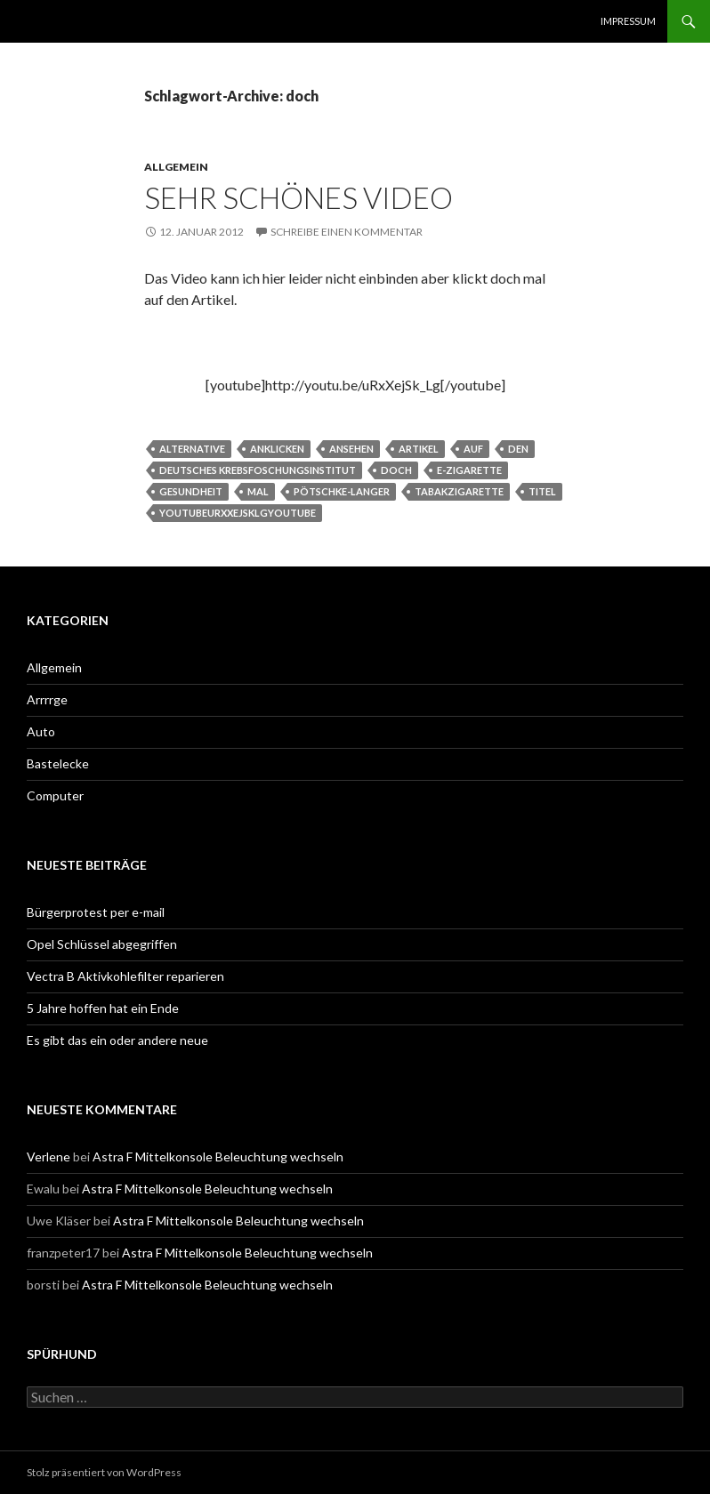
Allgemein (176, 166)
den (518, 448)
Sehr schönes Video (298, 197)
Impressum (628, 21)
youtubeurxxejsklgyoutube (237, 512)
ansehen (351, 448)
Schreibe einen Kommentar (346, 231)
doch (396, 470)
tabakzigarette (459, 491)
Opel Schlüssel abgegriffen (102, 944)
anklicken (277, 448)
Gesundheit (190, 491)
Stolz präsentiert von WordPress (104, 1472)
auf (473, 448)
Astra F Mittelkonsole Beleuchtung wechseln (218, 1156)
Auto (41, 731)
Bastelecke (58, 763)
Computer (55, 795)
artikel (419, 448)
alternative (192, 448)
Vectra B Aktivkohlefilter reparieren (125, 976)
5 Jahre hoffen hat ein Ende (103, 1008)
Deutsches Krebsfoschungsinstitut (257, 470)
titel (542, 491)
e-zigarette (469, 470)
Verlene (48, 1156)
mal (258, 491)
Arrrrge (47, 699)
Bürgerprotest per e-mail (96, 912)
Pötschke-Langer (342, 491)
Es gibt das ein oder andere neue (117, 1040)
